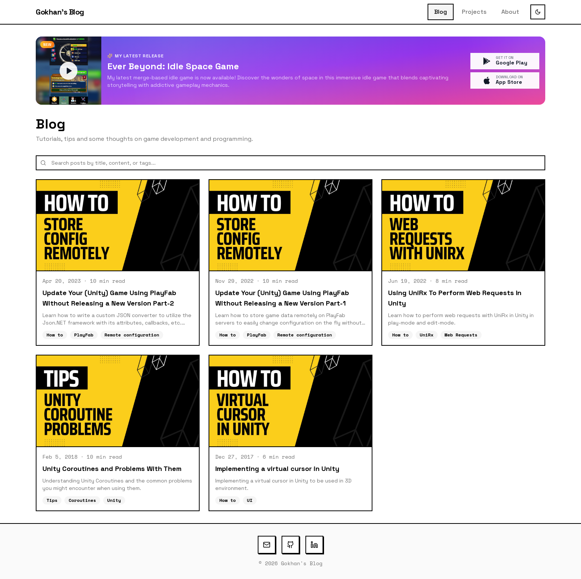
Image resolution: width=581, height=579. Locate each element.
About (510, 12)
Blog (440, 12)
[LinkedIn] (314, 545)
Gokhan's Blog (60, 12)
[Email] (267, 545)
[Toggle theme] (537, 11)
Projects (474, 12)
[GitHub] (290, 545)
